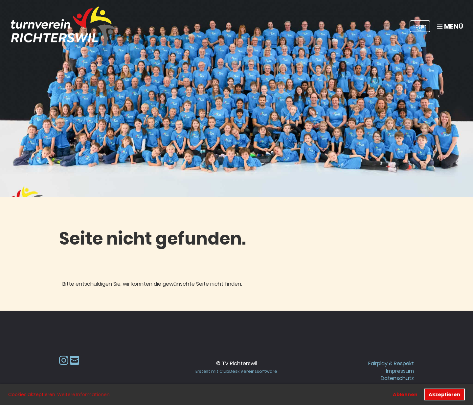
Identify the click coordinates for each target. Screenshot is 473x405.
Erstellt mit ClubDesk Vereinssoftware (236, 371)
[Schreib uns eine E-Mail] (74, 360)
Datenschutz (397, 378)
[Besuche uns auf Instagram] (63, 360)
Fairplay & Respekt (391, 363)
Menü (450, 26)
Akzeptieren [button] (444, 394)
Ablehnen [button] (405, 394)
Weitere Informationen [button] (83, 394)
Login (420, 26)
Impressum (400, 371)
